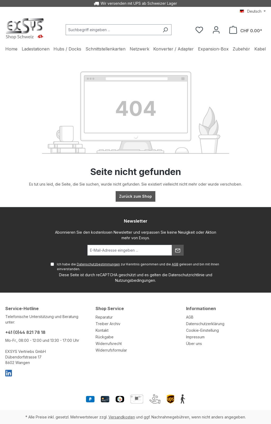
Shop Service (110, 308)
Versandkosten (122, 417)
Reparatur (104, 317)
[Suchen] (165, 29)
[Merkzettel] (199, 30)
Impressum (195, 337)
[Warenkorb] (246, 30)
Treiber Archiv (108, 323)
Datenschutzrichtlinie (187, 275)
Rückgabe (105, 337)
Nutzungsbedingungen (135, 280)
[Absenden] (178, 250)
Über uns (194, 343)
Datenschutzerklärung (205, 323)
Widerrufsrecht (109, 343)
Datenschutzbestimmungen (98, 264)
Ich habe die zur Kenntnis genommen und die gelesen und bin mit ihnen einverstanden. (138, 266)
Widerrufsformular (111, 350)
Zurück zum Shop (135, 196)
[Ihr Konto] (216, 30)
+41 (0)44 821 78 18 (25, 332)
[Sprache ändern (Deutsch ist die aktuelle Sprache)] (253, 11)
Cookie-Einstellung (202, 330)
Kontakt (102, 330)
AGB (175, 264)
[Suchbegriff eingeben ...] (112, 29)
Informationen (201, 308)
